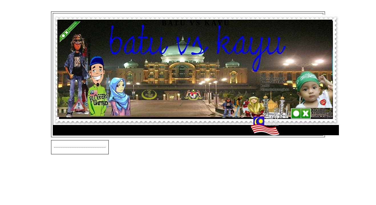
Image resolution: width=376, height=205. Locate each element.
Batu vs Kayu (196, 23)
